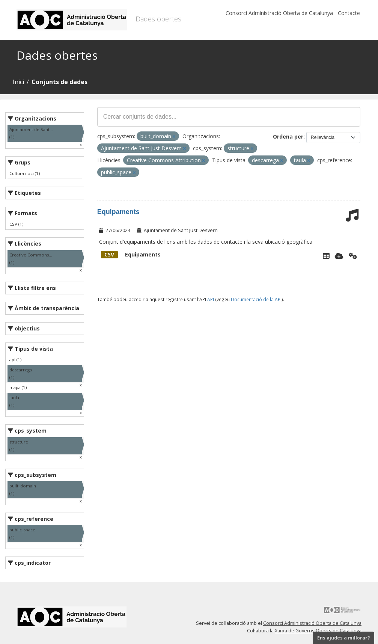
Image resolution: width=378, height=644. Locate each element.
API (210, 299)
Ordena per (288, 136)
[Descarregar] (339, 256)
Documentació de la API (256, 299)
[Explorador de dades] (326, 256)
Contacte (349, 13)
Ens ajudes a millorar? (343, 638)
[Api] (353, 256)
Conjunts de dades (59, 82)
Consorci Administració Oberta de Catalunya (279, 13)
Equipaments (118, 212)
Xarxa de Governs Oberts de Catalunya (318, 630)
